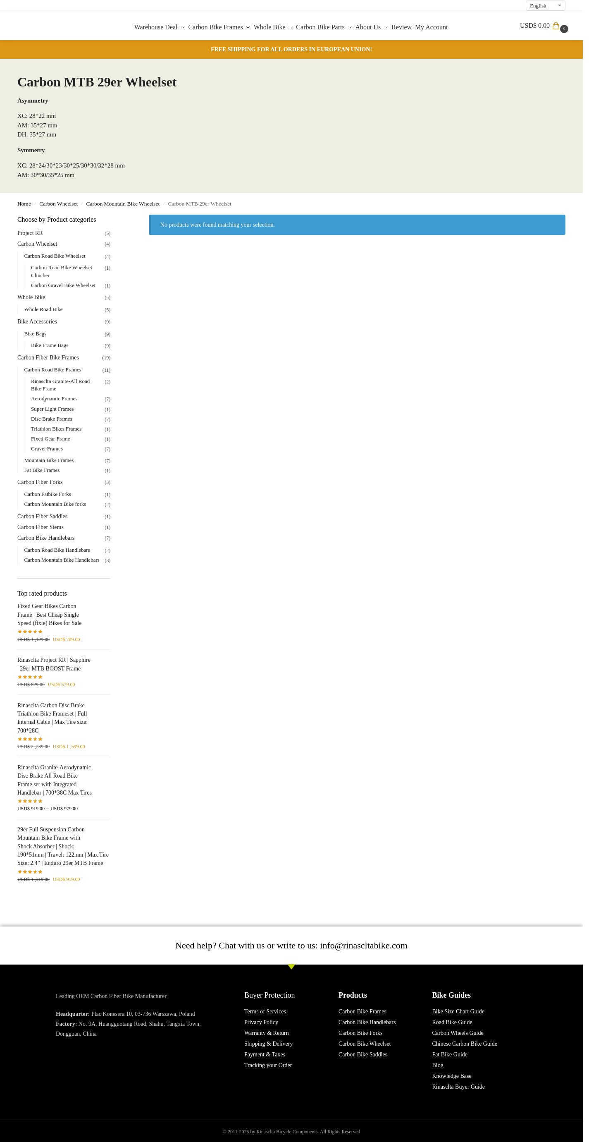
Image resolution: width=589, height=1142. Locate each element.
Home (24, 204)
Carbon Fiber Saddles (42, 516)
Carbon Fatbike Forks (47, 494)
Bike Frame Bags (49, 345)
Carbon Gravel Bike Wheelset (63, 285)
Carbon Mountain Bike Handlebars (61, 560)
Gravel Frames (47, 448)
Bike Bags (35, 333)
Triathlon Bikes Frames (56, 429)
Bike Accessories (37, 321)
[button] (545, 25)
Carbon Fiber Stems (40, 527)
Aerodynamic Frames (54, 398)
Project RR (30, 233)
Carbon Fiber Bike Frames (48, 357)
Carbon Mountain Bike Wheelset (123, 204)
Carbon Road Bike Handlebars (57, 550)
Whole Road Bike (43, 309)
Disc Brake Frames (51, 419)
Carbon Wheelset (58, 204)
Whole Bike (31, 297)
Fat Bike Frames (42, 470)
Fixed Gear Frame (50, 439)
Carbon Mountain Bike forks (55, 504)
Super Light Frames (52, 409)
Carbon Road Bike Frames (52, 369)
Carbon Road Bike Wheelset (54, 256)
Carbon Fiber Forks (40, 482)
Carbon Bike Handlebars (45, 538)
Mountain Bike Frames (49, 460)
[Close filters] (112, 220)
